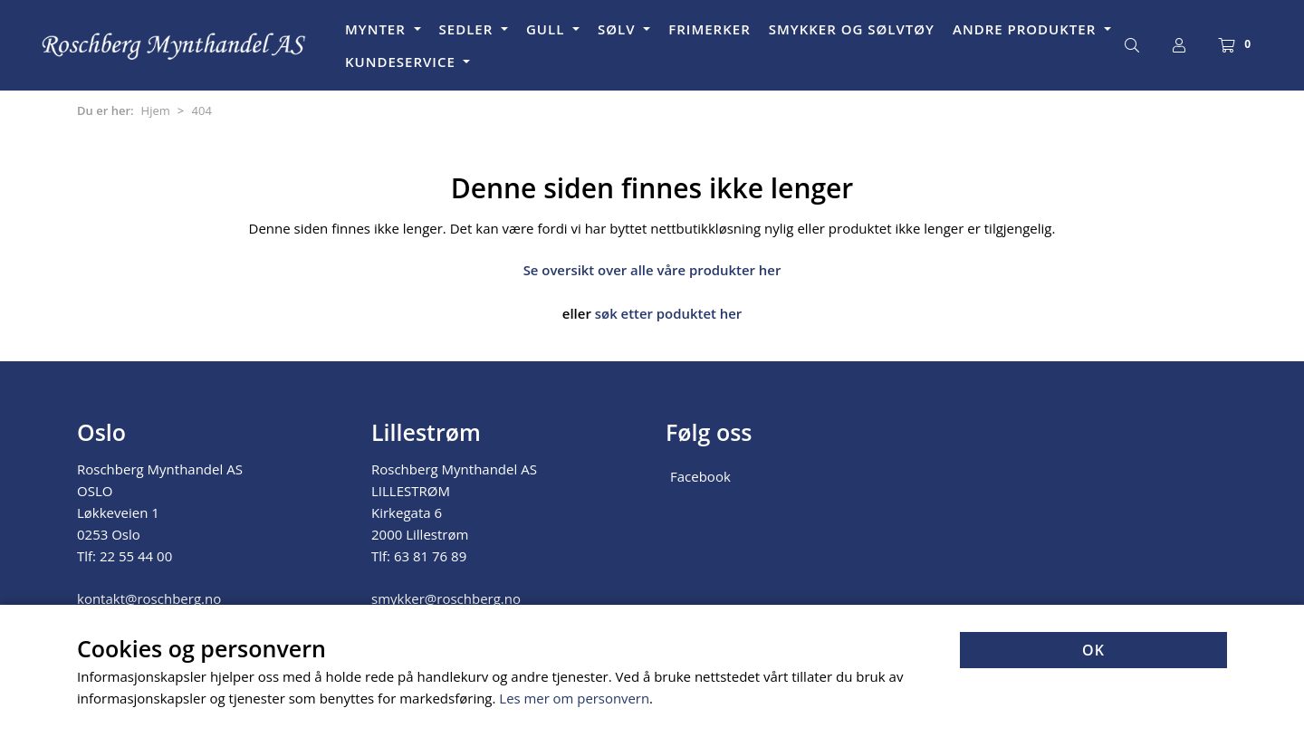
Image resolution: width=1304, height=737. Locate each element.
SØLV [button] (618, 29)
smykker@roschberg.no (446, 597)
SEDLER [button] (468, 29)
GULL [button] (547, 29)
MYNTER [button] (377, 29)
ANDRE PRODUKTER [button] (1026, 29)
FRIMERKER (709, 29)
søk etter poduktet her (668, 312)
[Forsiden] (174, 45)
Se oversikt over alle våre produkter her (652, 270)
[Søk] (1132, 45)
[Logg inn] (1179, 45)
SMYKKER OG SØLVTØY (852, 29)
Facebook (700, 474)
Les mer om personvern (574, 699)
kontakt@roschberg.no (149, 597)
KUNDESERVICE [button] (402, 62)
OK (1093, 651)
